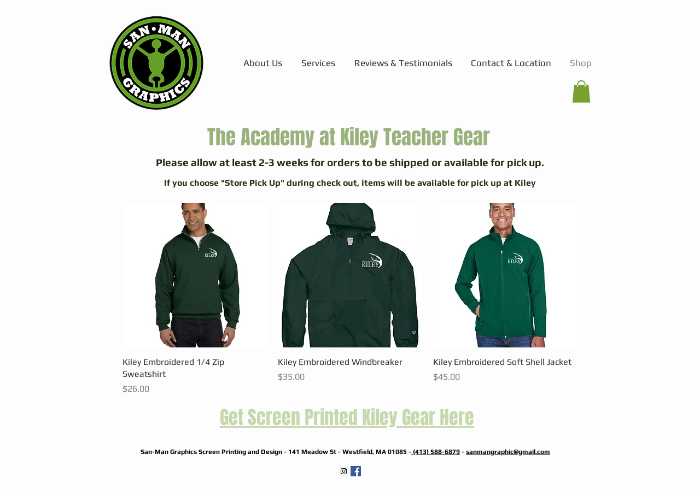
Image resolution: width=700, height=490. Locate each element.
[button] (581, 91)
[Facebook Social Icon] (356, 471)
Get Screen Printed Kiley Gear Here (347, 417)
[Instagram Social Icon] (344, 471)
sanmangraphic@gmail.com (508, 452)
